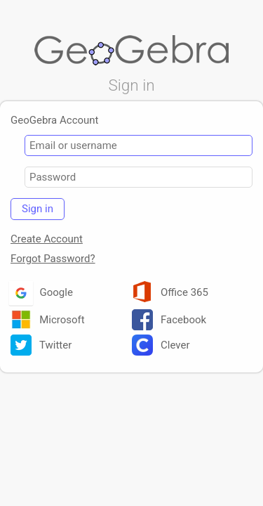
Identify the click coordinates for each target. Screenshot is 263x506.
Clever (161, 348)
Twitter (41, 348)
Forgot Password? (53, 261)
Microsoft (48, 322)
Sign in (37, 211)
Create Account (47, 241)
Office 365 (170, 295)
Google (42, 295)
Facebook (169, 322)
